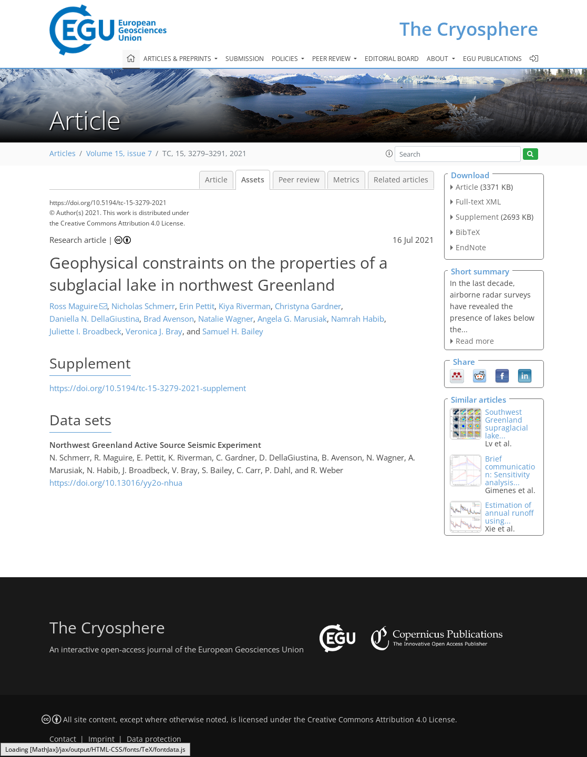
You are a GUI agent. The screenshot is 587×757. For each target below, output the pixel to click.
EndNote (471, 247)
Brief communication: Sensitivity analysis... (510, 470)
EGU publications (492, 58)
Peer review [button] (332, 58)
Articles (62, 153)
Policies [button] (286, 58)
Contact (62, 739)
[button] (389, 153)
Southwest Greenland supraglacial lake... (506, 424)
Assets (252, 180)
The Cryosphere (468, 28)
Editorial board (392, 58)
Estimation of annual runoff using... (509, 513)
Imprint (101, 739)
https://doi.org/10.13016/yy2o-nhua (115, 482)
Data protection (154, 739)
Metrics (346, 180)
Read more (475, 341)
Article (216, 180)
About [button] (438, 58)
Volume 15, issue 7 (119, 153)
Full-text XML (478, 202)
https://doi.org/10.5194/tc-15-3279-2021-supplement (147, 388)
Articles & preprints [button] (178, 58)
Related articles (401, 180)
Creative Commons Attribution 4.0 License (381, 719)
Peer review (299, 180)
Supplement (477, 217)
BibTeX (468, 232)
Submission (244, 58)
